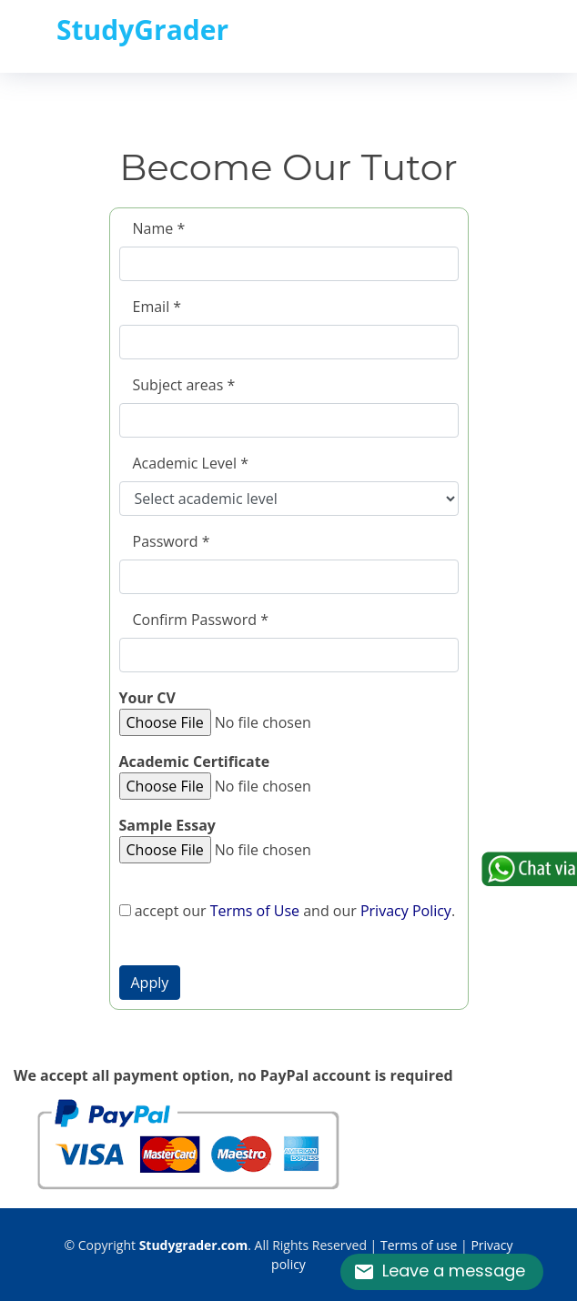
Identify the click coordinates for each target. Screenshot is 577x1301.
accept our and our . (287, 911)
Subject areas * (184, 385)
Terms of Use (254, 911)
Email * (157, 307)
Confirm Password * (201, 620)
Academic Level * (190, 463)
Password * (171, 541)
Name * (159, 228)
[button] (150, 982)
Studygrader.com (193, 1245)
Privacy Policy (405, 911)
